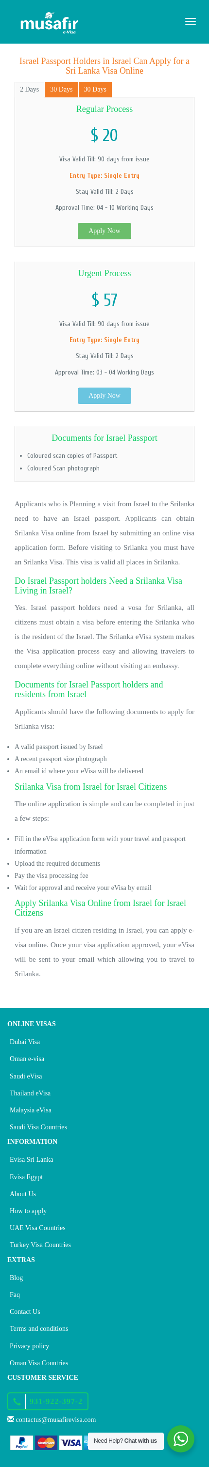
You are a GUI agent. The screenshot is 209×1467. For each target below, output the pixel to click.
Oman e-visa (27, 1058)
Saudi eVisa (26, 1076)
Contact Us (25, 1311)
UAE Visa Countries (38, 1228)
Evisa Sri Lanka (31, 1159)
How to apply (28, 1211)
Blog (16, 1277)
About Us (23, 1194)
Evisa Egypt (26, 1177)
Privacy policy (29, 1346)
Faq (15, 1294)
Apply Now (104, 230)
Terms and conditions (39, 1328)
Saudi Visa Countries (38, 1127)
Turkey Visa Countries (40, 1245)
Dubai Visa (25, 1042)
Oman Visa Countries (39, 1363)
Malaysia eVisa (31, 1110)
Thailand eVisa (30, 1093)
